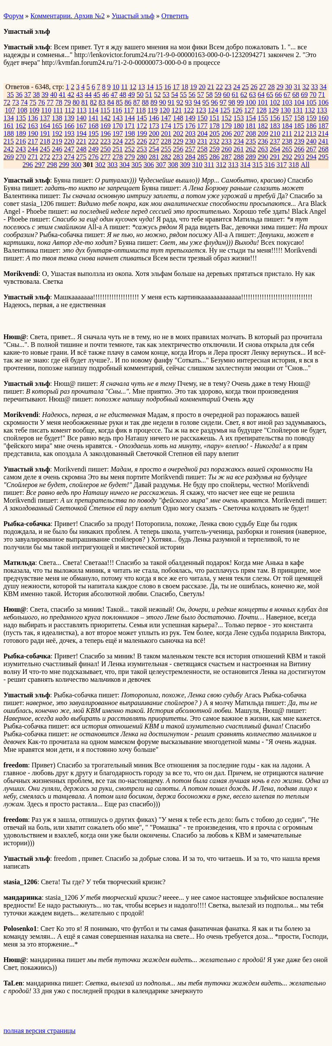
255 (166, 149)
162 (21, 125)
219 (57, 141)
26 (253, 86)
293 (299, 156)
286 (214, 156)
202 (178, 133)
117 (129, 110)
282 (166, 156)
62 (243, 94)
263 (263, 149)
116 (117, 110)
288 (238, 156)
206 (226, 133)
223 (105, 141)
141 (93, 118)
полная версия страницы (39, 1030)
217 (33, 141)
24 (236, 86)
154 (251, 118)
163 (33, 125)
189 (21, 133)
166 (69, 125)
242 (8, 149)
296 (27, 164)
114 (93, 110)
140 (81, 118)
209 (263, 133)
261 (238, 149)
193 (69, 133)
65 (269, 94)
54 (174, 94)
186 (311, 125)
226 (142, 141)
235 (251, 141)
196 (105, 133)
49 (131, 94)
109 (34, 110)
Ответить (174, 15)
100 (251, 102)
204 (202, 133)
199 (142, 133)
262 (251, 149)
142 (105, 118)
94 (197, 102)
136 (33, 118)
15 (158, 86)
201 (166, 133)
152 (226, 118)
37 (27, 94)
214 (323, 133)
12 (132, 86)
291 (275, 156)
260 (226, 149)
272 (45, 156)
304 (124, 164)
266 (299, 149)
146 (154, 118)
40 (53, 94)
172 (142, 125)
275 (81, 156)
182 (263, 125)
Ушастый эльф (133, 15)
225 (129, 141)
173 (154, 125)
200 (154, 133)
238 (287, 141)
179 (226, 125)
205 (214, 133)
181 (251, 125)
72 (6, 102)
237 (275, 141)
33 (314, 86)
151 (214, 118)
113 (81, 110)
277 (105, 156)
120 (165, 110)
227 (154, 141)
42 (70, 94)
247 (69, 149)
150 (202, 118)
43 (79, 94)
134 (8, 118)
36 (19, 94)
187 (323, 125)
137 (45, 118)
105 (311, 102)
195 (93, 133)
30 (288, 86)
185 (299, 125)
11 (124, 86)
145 (142, 118)
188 (8, 133)
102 (275, 102)
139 (69, 118)
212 (299, 133)
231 (202, 141)
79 (67, 102)
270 (21, 156)
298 (52, 164)
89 (153, 102)
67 (287, 94)
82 (93, 102)
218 (45, 141)
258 (202, 149)
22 (219, 86)
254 (154, 149)
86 (127, 102)
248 (81, 149)
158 (299, 118)
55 (183, 94)
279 (129, 156)
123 (201, 110)
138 (57, 118)
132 (310, 110)
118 (141, 110)
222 (93, 141)
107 (10, 110)
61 (235, 94)
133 (322, 110)
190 (33, 133)
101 (263, 102)
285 (202, 156)
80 (76, 102)
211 (287, 133)
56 (191, 94)
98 (231, 102)
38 (36, 94)
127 (249, 110)
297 (40, 164)
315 (257, 164)
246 (57, 149)
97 (223, 102)
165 (57, 125)
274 (69, 156)
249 (93, 149)
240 (311, 141)
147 (166, 118)
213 (311, 133)
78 (58, 102)
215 (8, 141)
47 (114, 94)
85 (119, 102)
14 (150, 86)
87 (136, 102)
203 (190, 133)
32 (305, 86)
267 (311, 149)
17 (175, 86)
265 (287, 149)
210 (275, 133)
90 (162, 102)
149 (190, 118)
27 (262, 86)
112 (69, 110)
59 (217, 94)
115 (105, 110)
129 (273, 110)
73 (15, 102)
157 (287, 118)
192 (57, 133)
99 (240, 102)
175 (178, 125)
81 (84, 102)
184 (287, 125)
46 (105, 94)
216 (21, 141)
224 (117, 141)
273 (57, 156)
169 (105, 125)
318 (293, 164)
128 (261, 110)
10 (115, 86)
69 (304, 94)
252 (129, 149)
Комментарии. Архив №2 (67, 15)
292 (287, 156)
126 (237, 110)
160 (323, 118)
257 (190, 149)
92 (179, 102)
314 (245, 164)
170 (117, 125)
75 (32, 102)
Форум (13, 15)
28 (271, 86)
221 (81, 141)
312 (221, 164)
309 (185, 164)
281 (154, 156)
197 (117, 133)
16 (167, 86)
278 (117, 156)
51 (148, 94)
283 (178, 156)
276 (93, 156)
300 (76, 164)
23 (227, 86)
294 (311, 156)
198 (129, 133)
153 (238, 118)
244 (33, 149)
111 (58, 110)
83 (102, 102)
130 (286, 110)
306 (149, 164)
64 (261, 94)
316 (269, 164)
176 (190, 125)
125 (225, 110)
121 (177, 110)
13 (141, 86)
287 (226, 156)
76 (41, 102)
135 (21, 118)
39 (45, 94)
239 (299, 141)
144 (129, 118)
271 (33, 156)
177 (202, 125)
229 (178, 141)
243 (21, 149)
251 (117, 149)
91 (171, 102)
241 (323, 141)
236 (263, 141)
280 (142, 156)
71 (321, 94)
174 (166, 125)
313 (233, 164)
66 (278, 94)
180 (238, 125)
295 (323, 156)
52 (157, 94)
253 (142, 149)
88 (145, 102)
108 (22, 110)
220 (69, 141)
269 (8, 156)
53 (166, 94)
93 (188, 102)
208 (251, 133)
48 (122, 94)
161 (8, 125)
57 (200, 94)
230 (190, 141)
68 (295, 94)
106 (323, 102)
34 (322, 86)
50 (140, 94)
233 (226, 141)
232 (214, 141)
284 (190, 156)
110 (46, 110)
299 (64, 164)
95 (205, 102)
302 (100, 164)
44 (88, 94)
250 (105, 149)
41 (62, 94)
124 (213, 110)
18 (184, 86)
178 (214, 125)
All (304, 164)
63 (252, 94)
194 (81, 133)
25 (245, 86)
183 (275, 125)
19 (193, 86)
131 (298, 110)
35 (10, 94)
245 (45, 149)
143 (117, 118)
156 (275, 118)
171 (129, 125)
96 (214, 102)
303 (112, 164)
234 (238, 141)
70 (313, 94)
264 (275, 149)
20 (201, 86)
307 (161, 164)
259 (214, 149)
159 (311, 118)
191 (45, 133)
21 (210, 86)
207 (238, 133)
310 (197, 164)
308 (173, 164)
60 (226, 94)
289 (251, 156)
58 (209, 94)
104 (299, 102)
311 (209, 164)
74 (24, 102)
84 (110, 102)
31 (297, 86)
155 (263, 118)
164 (45, 125)
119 (152, 110)
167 (81, 125)
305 (136, 164)
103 (287, 102)
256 (178, 149)
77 (50, 102)
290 (263, 156)
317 (281, 164)
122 (189, 110)
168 (93, 125)
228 (166, 141)
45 (96, 94)
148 (178, 118)
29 (279, 86)
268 (323, 149)
